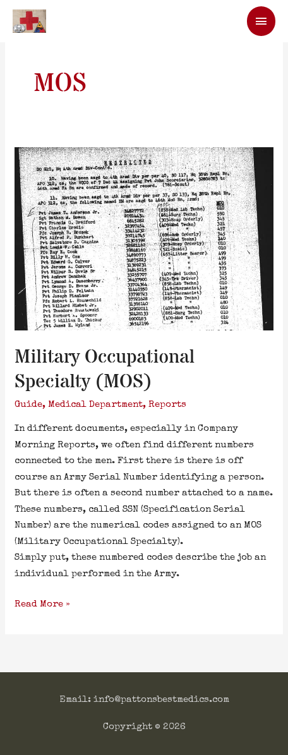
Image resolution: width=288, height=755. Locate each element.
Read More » (42, 602)
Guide (28, 404)
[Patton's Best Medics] (29, 21)
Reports (167, 404)
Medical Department (95, 404)
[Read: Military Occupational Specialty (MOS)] (144, 238)
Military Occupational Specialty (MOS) (105, 369)
